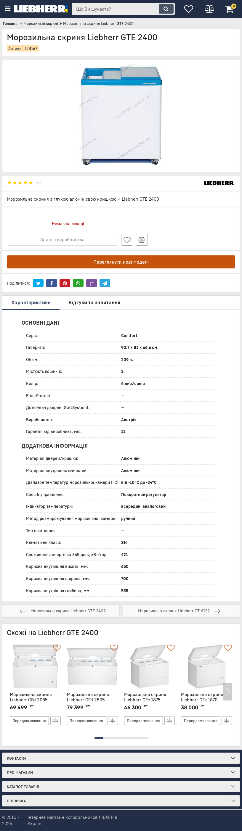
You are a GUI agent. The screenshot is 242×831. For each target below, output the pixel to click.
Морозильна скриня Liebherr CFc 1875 (149, 700)
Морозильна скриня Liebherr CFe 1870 (206, 700)
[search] (123, 9)
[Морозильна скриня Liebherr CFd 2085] (35, 666)
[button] (98, 738)
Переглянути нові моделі (121, 262)
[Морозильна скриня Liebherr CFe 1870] (206, 666)
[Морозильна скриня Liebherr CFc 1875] (149, 666)
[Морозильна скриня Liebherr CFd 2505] (92, 666)
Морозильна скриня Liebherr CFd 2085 (35, 700)
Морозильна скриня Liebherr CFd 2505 (92, 700)
